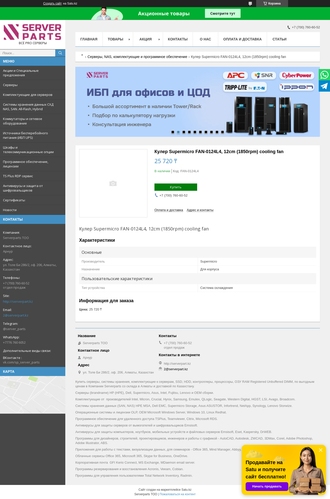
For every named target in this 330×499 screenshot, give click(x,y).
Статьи (279, 39)
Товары (115, 39)
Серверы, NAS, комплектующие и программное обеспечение (137, 57)
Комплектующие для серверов (27, 94)
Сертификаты (14, 200)
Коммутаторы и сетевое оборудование (22, 121)
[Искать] (60, 53)
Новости (10, 210)
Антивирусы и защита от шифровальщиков (23, 188)
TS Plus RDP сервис (18, 176)
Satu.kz (186, 489)
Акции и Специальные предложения (21, 72)
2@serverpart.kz (15, 315)
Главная (88, 39)
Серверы (10, 85)
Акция (145, 39)
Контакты (178, 39)
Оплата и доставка (242, 39)
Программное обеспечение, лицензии (25, 163)
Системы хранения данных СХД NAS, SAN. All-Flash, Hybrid (28, 106)
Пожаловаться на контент (178, 494)
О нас (205, 39)
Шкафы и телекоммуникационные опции (28, 149)
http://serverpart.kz (18, 301)
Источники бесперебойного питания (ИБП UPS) (25, 135)
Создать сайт (52, 3)
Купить (176, 187)
